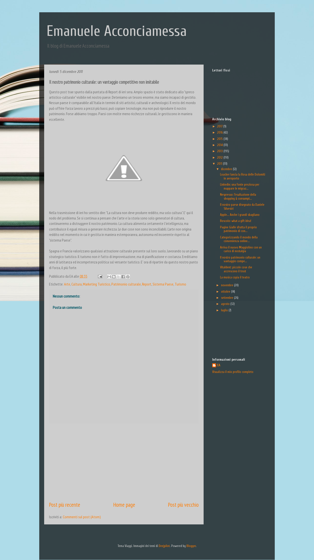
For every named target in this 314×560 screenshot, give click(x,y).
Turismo (180, 284)
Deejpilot (164, 546)
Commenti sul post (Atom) (82, 516)
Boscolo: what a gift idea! (235, 221)
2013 (220, 151)
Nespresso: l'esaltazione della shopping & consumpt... (238, 196)
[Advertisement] (124, 462)
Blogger (191, 546)
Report (146, 284)
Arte (67, 284)
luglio (225, 310)
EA (218, 365)
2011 (220, 163)
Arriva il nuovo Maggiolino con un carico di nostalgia (241, 249)
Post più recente (64, 504)
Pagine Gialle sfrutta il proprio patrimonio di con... (238, 229)
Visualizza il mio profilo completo (232, 372)
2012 (220, 157)
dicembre (227, 169)
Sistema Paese (163, 284)
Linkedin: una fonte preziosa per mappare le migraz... (239, 186)
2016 (220, 132)
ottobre (226, 291)
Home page (124, 504)
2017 (220, 126)
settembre (227, 298)
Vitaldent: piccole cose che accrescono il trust (236, 269)
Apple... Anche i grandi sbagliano (240, 215)
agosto (225, 304)
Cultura (76, 284)
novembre (227, 285)
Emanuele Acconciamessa (117, 31)
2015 (220, 139)
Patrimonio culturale (126, 284)
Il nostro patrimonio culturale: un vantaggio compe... (240, 259)
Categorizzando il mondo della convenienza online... (239, 239)
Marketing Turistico (96, 284)
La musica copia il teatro (235, 277)
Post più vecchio (183, 504)
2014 (220, 145)
